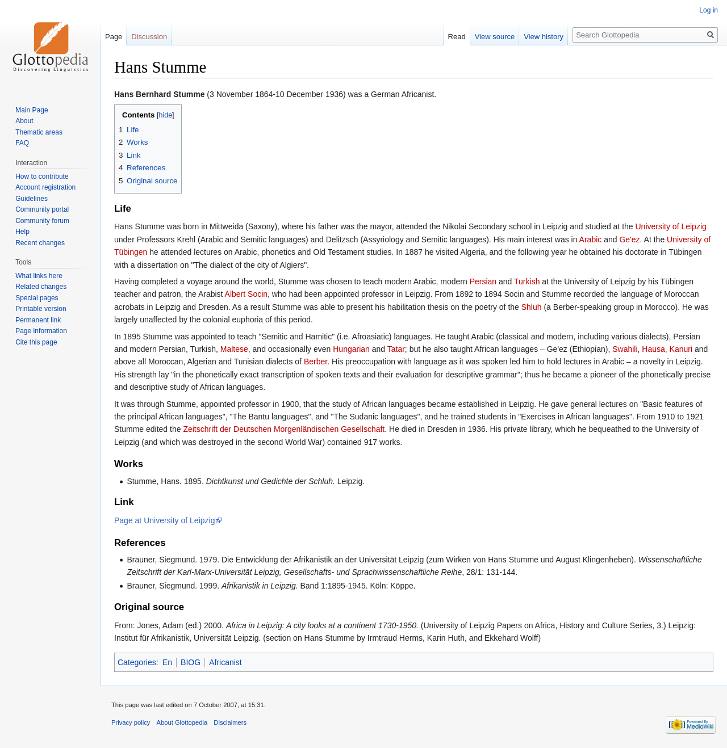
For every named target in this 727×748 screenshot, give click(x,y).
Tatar (396, 349)
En (167, 662)
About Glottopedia (182, 722)
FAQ (22, 143)
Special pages (36, 298)
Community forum (42, 221)
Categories (137, 662)
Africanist (225, 662)
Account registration (45, 187)
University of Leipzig (671, 226)
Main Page (31, 110)
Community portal (42, 209)
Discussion (149, 36)
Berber (315, 361)
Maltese (234, 349)
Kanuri (681, 349)
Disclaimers (230, 722)
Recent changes (40, 243)
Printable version (40, 309)
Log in (708, 10)
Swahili (624, 349)
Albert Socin (246, 294)
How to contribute (41, 176)
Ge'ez (629, 239)
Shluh (531, 307)
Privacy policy (130, 722)
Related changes (40, 287)
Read (457, 36)
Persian (483, 281)
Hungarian (351, 349)
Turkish (527, 281)
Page (113, 36)
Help (22, 232)
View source (495, 36)
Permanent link (38, 320)
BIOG (190, 662)
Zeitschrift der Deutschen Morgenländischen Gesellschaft (284, 429)
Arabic (590, 239)
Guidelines (31, 199)
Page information (41, 331)
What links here (38, 276)
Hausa (653, 349)
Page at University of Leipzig (164, 520)
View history (543, 36)
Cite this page (36, 342)
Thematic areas (38, 132)
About (24, 121)
